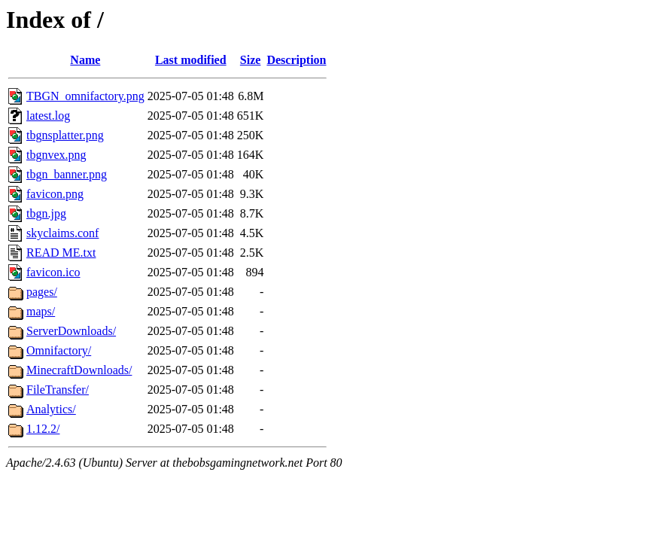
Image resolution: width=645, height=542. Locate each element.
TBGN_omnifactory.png (85, 96)
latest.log (48, 115)
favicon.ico (53, 272)
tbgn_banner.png (66, 174)
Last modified (191, 59)
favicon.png (55, 193)
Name (85, 59)
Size (250, 59)
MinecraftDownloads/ (79, 370)
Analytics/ (51, 409)
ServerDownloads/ (71, 330)
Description (296, 59)
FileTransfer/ (57, 389)
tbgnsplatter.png (65, 135)
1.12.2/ (42, 428)
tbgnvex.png (56, 154)
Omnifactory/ (58, 350)
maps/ (40, 311)
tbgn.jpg (46, 213)
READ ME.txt (61, 252)
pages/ (41, 291)
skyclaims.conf (62, 233)
